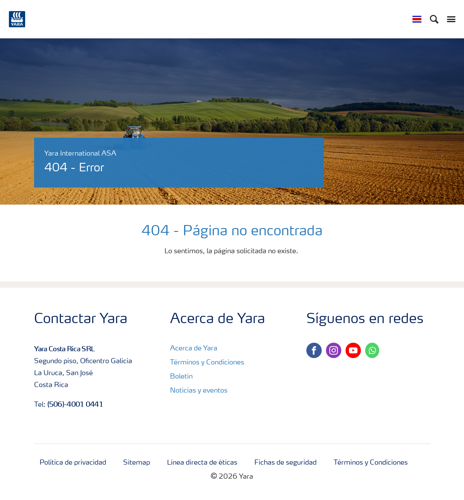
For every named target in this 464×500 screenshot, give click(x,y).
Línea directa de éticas (202, 463)
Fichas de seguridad (285, 463)
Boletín (181, 376)
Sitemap (136, 463)
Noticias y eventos (199, 390)
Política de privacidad (73, 463)
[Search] (434, 19)
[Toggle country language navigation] (417, 19)
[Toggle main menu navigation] (449, 19)
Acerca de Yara (193, 348)
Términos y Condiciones (207, 362)
